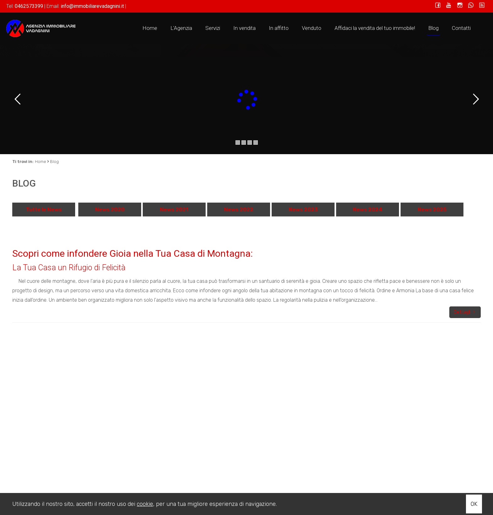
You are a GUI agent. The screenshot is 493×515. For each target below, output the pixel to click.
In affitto (279, 28)
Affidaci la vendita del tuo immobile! (375, 28)
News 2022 (238, 209)
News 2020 (110, 209)
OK (474, 504)
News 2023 (303, 209)
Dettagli (465, 312)
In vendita (244, 28)
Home (149, 28)
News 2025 (432, 209)
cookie (145, 504)
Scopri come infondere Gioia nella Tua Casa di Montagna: (132, 253)
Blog (433, 28)
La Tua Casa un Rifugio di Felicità (68, 267)
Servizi (212, 28)
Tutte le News (44, 209)
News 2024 (367, 209)
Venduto (311, 28)
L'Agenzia (181, 28)
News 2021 (174, 209)
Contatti (461, 28)
